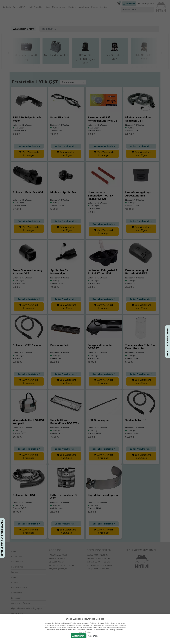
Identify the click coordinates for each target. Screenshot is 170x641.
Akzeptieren (78, 635)
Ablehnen (93, 635)
